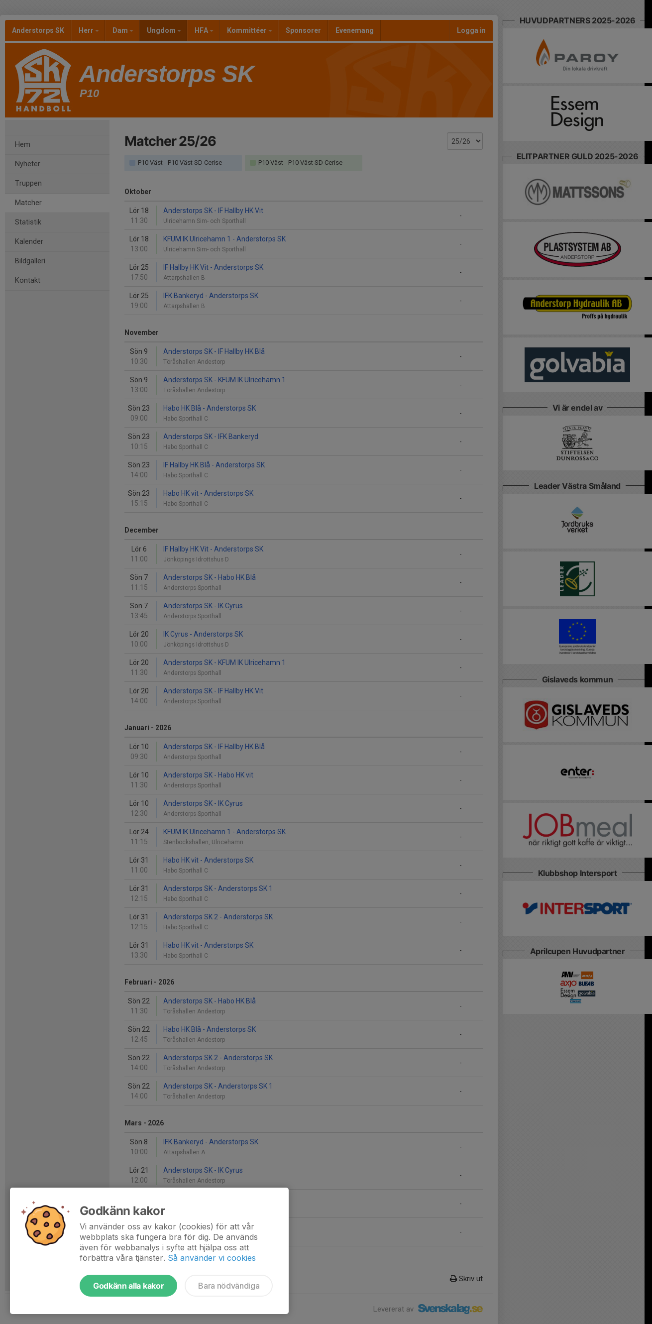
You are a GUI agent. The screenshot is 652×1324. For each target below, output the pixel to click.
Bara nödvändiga (228, 1286)
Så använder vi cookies (212, 1258)
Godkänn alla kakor (128, 1286)
